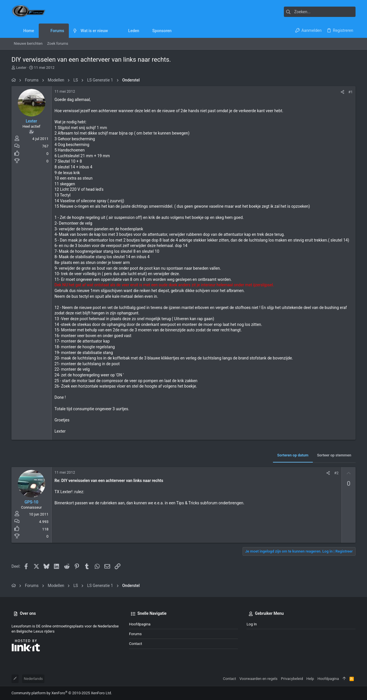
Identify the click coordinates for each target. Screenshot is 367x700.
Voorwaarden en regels (258, 678)
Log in (252, 624)
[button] (112, 30)
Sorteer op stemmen (334, 455)
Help (310, 678)
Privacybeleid (292, 678)
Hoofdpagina (140, 624)
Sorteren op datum (293, 455)
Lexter (21, 67)
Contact (135, 643)
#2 (336, 473)
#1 (350, 92)
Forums (135, 634)
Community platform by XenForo (61, 693)
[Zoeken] (320, 12)
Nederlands (33, 678)
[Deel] (342, 92)
